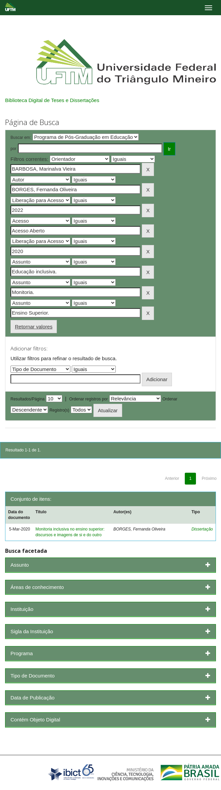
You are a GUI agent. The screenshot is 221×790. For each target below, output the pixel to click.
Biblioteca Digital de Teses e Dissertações (52, 100)
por (13, 148)
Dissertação (202, 529)
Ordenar (169, 399)
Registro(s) (59, 410)
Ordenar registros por (88, 399)
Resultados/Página (27, 399)
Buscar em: (20, 137)
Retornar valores (33, 326)
